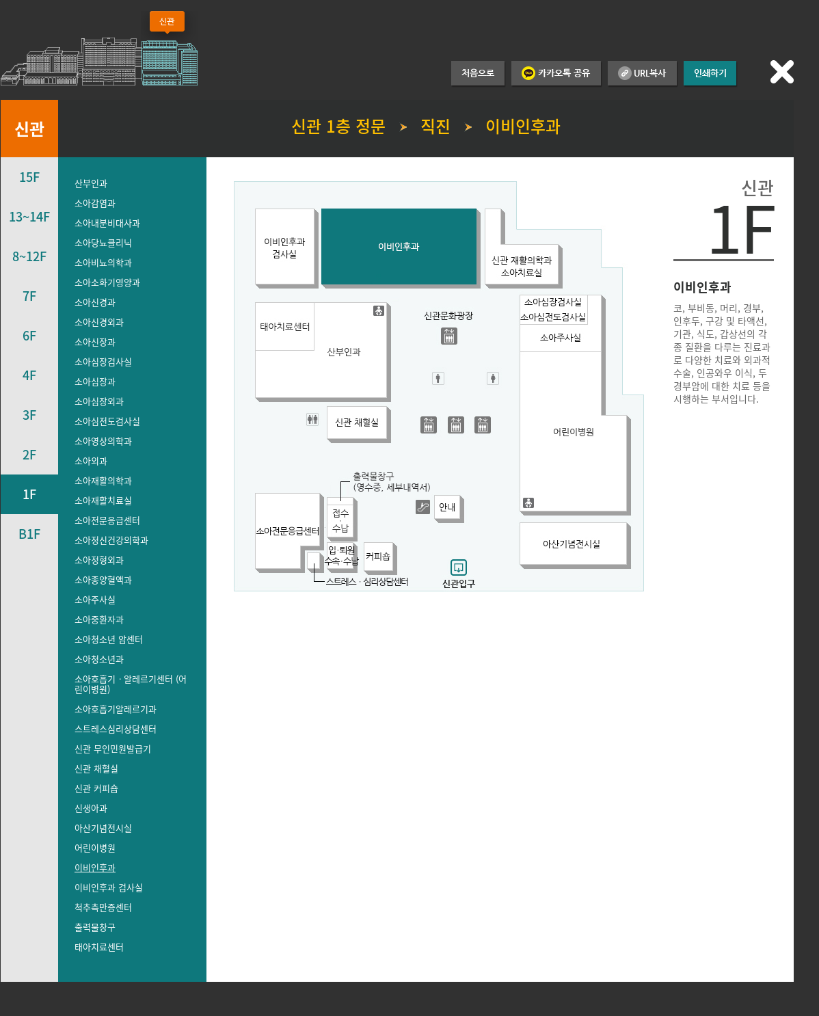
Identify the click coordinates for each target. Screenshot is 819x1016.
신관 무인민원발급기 (113, 748)
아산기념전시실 (103, 828)
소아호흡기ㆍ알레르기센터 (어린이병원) (131, 683)
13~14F (29, 216)
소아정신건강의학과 (111, 540)
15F (29, 177)
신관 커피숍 (96, 788)
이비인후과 (95, 867)
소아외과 (91, 460)
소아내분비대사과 (107, 222)
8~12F (29, 256)
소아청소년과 (99, 659)
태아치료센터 (99, 946)
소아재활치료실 (103, 500)
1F (29, 494)
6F (29, 335)
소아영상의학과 (103, 441)
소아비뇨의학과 (103, 262)
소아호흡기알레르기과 (116, 709)
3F (29, 414)
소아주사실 (95, 599)
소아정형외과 (99, 559)
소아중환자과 (99, 619)
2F (29, 454)
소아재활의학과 (103, 480)
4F (29, 375)
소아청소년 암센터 (109, 639)
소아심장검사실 (103, 361)
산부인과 (91, 183)
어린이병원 (95, 847)
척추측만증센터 (103, 907)
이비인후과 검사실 (109, 887)
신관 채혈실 (96, 768)
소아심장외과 (99, 401)
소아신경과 (95, 302)
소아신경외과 (99, 322)
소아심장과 (95, 381)
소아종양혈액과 (103, 579)
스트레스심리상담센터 (116, 728)
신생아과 (91, 808)
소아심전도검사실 (107, 421)
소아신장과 (95, 341)
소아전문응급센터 (107, 520)
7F (29, 295)
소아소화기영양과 (107, 282)
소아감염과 (95, 203)
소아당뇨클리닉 (103, 242)
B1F (29, 533)
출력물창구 (95, 927)
